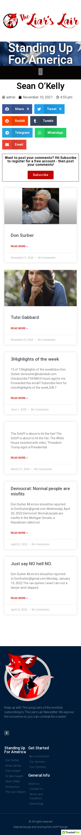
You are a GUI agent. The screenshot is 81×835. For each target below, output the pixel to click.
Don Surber (22, 235)
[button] (40, 71)
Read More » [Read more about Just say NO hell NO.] (19, 598)
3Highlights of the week (35, 359)
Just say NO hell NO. (31, 563)
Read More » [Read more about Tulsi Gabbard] (19, 328)
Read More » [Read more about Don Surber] (19, 246)
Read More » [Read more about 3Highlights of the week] (19, 398)
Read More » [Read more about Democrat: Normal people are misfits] (19, 532)
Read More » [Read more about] (19, 457)
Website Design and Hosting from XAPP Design (40, 827)
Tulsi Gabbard (25, 317)
